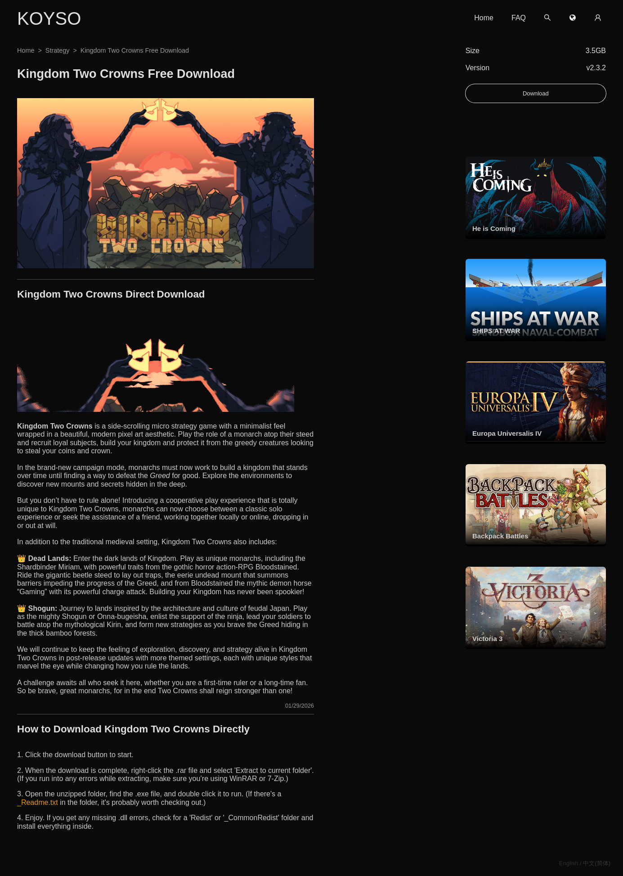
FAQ (518, 18)
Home (483, 18)
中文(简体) (596, 863)
